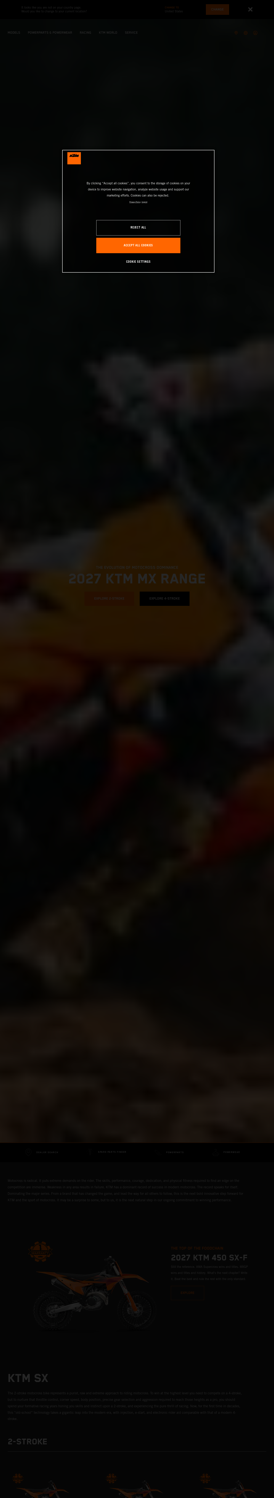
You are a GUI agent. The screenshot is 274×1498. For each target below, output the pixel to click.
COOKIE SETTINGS (138, 262)
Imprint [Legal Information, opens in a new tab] (144, 202)
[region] (138, 211)
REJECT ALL (138, 228)
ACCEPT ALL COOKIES (138, 245)
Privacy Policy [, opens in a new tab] (135, 202)
